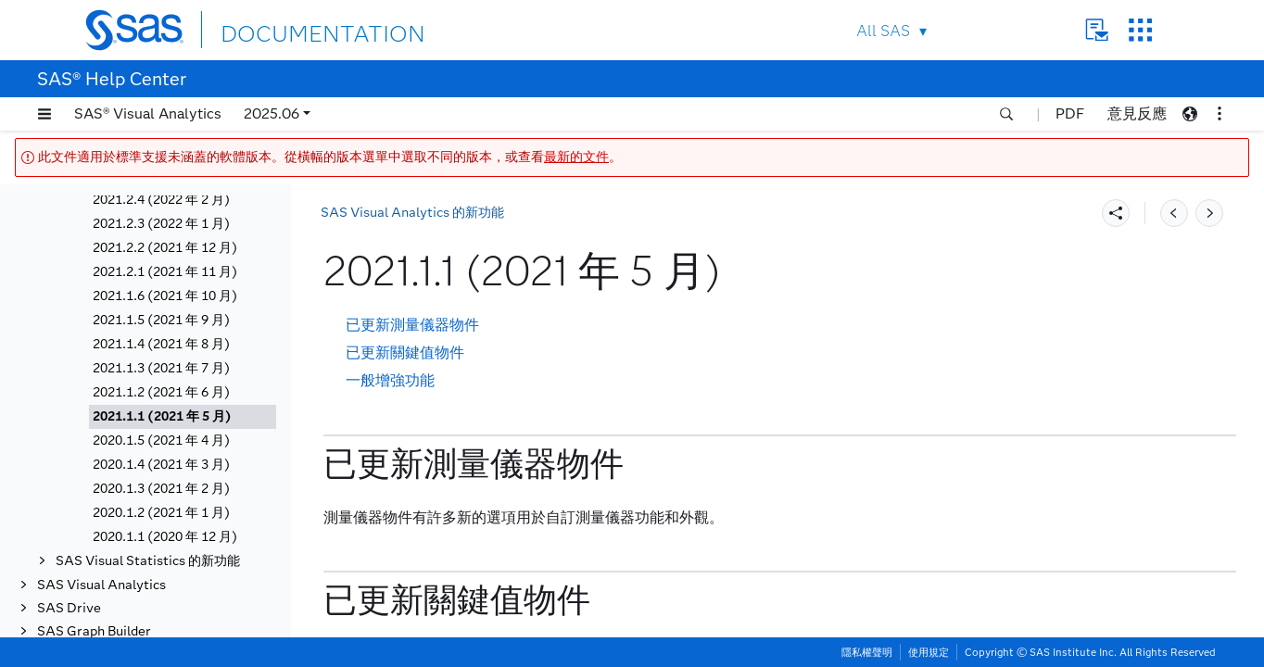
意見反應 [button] (1137, 113)
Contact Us (1096, 30)
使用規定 (928, 652)
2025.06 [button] (271, 113)
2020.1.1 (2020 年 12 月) (165, 537)
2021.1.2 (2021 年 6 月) (161, 392)
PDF (1069, 113)
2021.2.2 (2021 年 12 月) (165, 248)
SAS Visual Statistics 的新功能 (148, 561)
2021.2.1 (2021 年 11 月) (165, 272)
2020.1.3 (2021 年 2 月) (161, 489)
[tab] (182, 417)
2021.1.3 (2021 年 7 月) (161, 368)
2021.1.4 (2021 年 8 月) (161, 344)
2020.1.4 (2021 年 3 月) (161, 464)
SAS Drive (69, 608)
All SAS (883, 31)
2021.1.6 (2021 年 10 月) (165, 296)
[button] (44, 114)
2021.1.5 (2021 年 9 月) (161, 320)
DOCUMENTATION (288, 29)
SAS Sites (1140, 30)
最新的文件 (576, 157)
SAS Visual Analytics (101, 585)
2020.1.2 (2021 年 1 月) (161, 513)
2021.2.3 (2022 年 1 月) (161, 224)
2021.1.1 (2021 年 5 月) (162, 416)
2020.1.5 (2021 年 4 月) (161, 440)
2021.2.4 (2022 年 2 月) (161, 200)
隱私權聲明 (866, 652)
